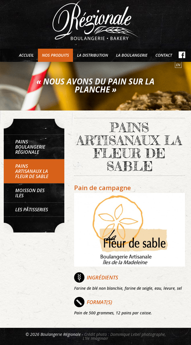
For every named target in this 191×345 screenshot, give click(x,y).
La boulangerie (131, 55)
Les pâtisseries (31, 209)
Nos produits (55, 55)
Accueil (26, 55)
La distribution (92, 55)
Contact (163, 55)
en (178, 64)
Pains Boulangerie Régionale (30, 147)
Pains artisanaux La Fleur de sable (31, 171)
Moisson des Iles (30, 193)
